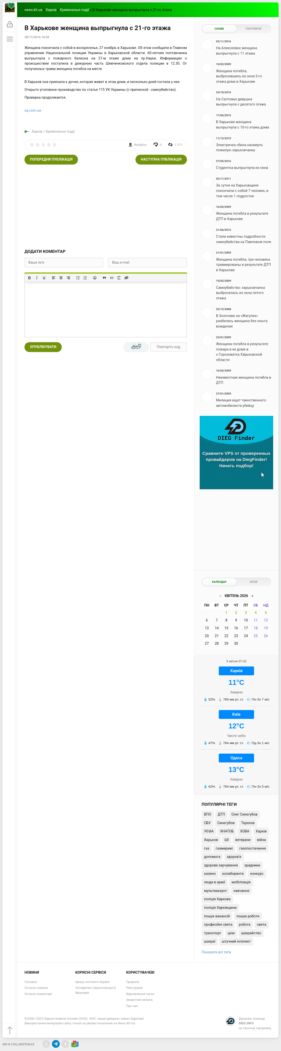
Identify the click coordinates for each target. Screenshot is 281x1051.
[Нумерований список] (85, 277)
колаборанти (233, 874)
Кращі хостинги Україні (92, 982)
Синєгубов (226, 823)
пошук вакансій (217, 916)
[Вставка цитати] (104, 277)
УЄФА (209, 831)
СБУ (207, 823)
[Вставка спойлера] (119, 277)
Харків (51, 10)
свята (261, 925)
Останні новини (36, 988)
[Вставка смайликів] (94, 277)
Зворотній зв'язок (139, 1000)
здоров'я (234, 857)
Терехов (248, 823)
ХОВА (244, 831)
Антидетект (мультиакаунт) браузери (95, 990)
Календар (219, 582)
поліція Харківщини (220, 908)
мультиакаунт (215, 891)
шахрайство (251, 933)
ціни (231, 933)
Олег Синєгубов (244, 814)
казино (210, 874)
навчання (241, 891)
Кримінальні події (74, 10)
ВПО (207, 814)
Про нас (132, 1006)
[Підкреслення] (44, 277)
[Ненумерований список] (78, 277)
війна (261, 840)
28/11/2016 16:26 (36, 37)
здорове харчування (221, 865)
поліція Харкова (217, 899)
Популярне (253, 28)
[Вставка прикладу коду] (111, 277)
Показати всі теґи (216, 952)
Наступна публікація (161, 159)
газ (206, 848)
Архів (253, 582)
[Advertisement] (105, 206)
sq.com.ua (32, 110)
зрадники (252, 865)
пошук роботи (247, 916)
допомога (212, 857)
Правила (132, 982)
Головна (30, 982)
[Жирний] (29, 277)
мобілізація (241, 882)
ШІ (226, 840)
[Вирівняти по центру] (61, 277)
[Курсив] (36, 277)
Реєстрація (134, 988)
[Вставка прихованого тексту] (126, 277)
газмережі (224, 848)
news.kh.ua (33, 10)
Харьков (211, 840)
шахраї (209, 941)
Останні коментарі (38, 994)
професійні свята (218, 925)
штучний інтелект (236, 941)
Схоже (219, 28)
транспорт (212, 933)
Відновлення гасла (140, 994)
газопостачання (252, 848)
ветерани (242, 840)
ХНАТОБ (226, 831)
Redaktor (140, 145)
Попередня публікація (51, 159)
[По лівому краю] (53, 277)
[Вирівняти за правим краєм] (68, 277)
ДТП (221, 814)
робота (244, 925)
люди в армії (214, 882)
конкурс (256, 874)
